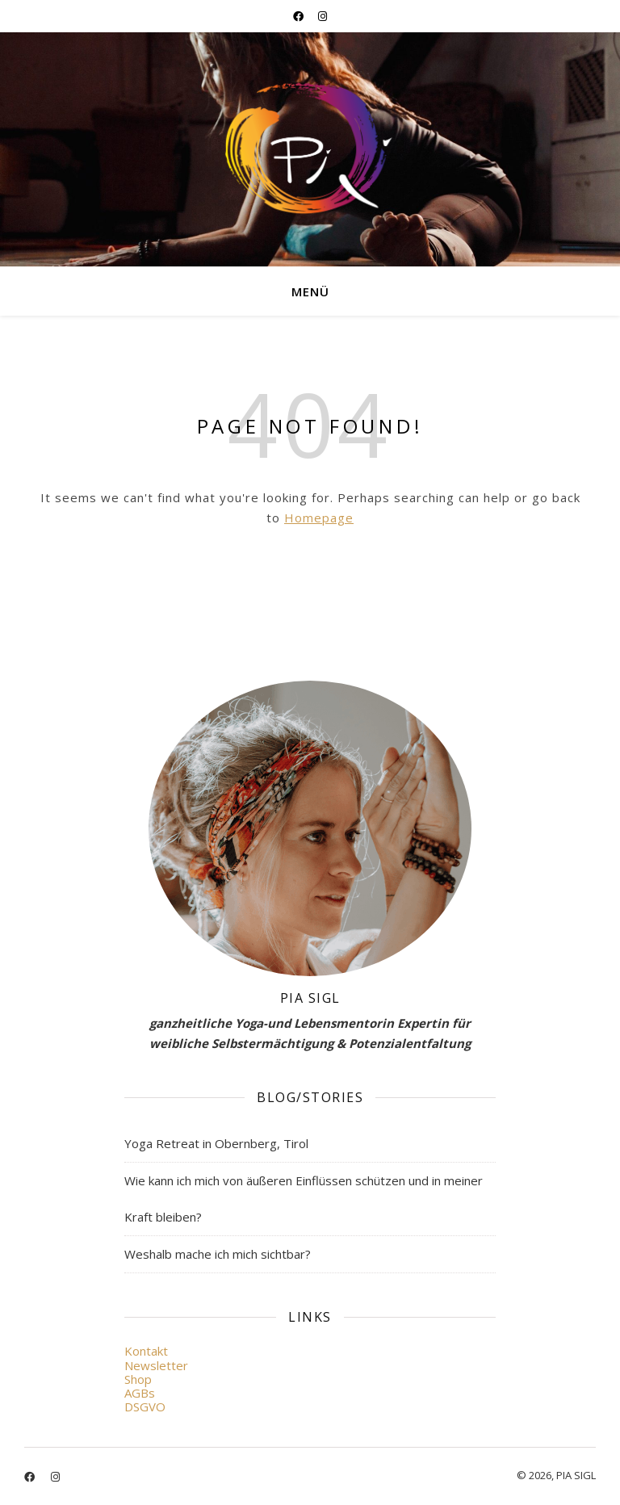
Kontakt (146, 1351)
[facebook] (299, 16)
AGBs (139, 1393)
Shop (138, 1379)
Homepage (319, 517)
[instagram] (322, 16)
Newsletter (156, 1365)
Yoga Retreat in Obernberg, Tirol (216, 1143)
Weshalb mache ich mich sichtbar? (217, 1254)
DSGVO (144, 1406)
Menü (310, 291)
